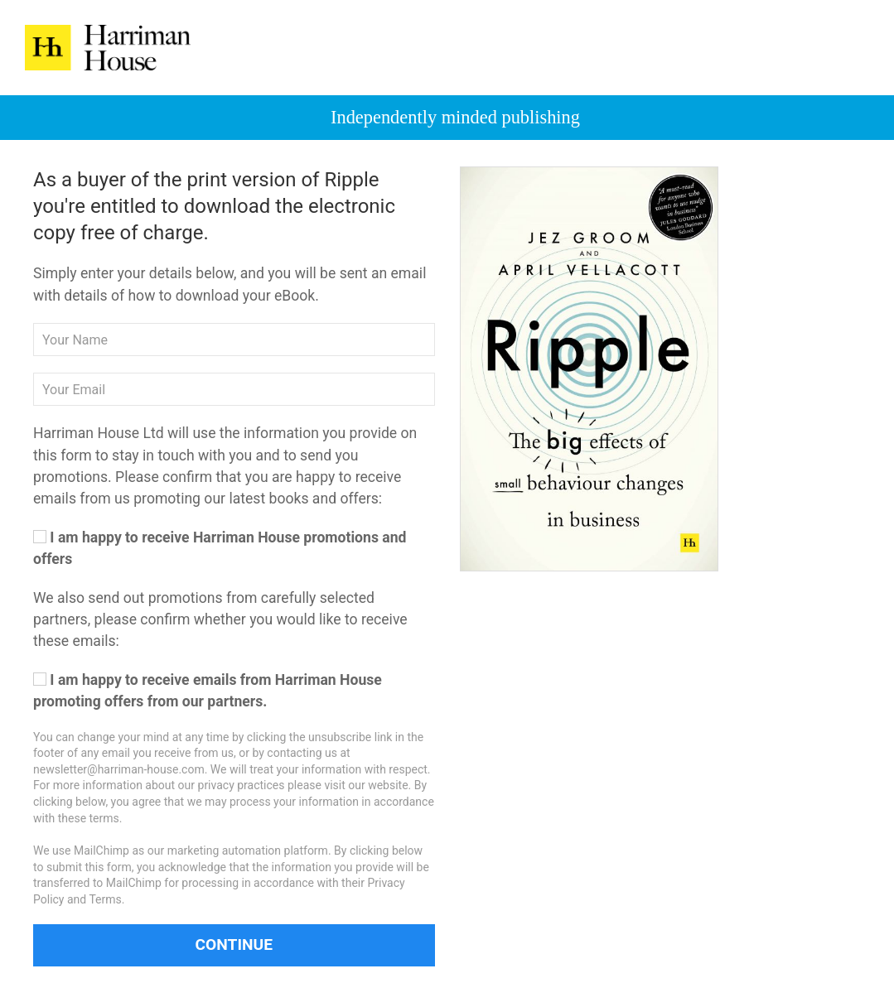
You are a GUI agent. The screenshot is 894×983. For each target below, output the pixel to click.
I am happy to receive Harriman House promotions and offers (219, 548)
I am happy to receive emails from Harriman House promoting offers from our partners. (207, 691)
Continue (234, 944)
